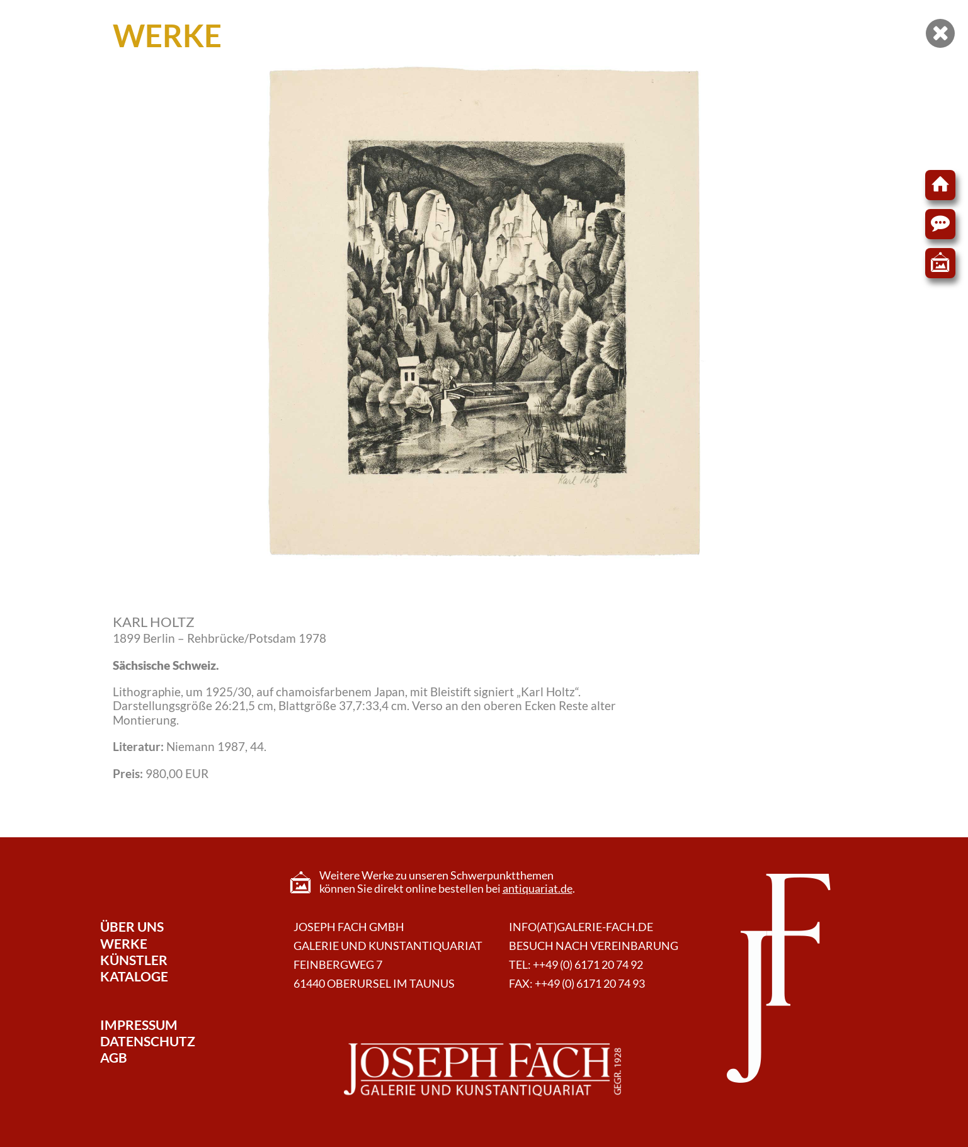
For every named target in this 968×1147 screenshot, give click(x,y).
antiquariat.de (537, 888)
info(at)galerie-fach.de (581, 927)
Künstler (134, 960)
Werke (123, 943)
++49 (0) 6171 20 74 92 (588, 964)
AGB (113, 1057)
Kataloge (134, 976)
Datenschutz (147, 1041)
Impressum (139, 1024)
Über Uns (132, 926)
